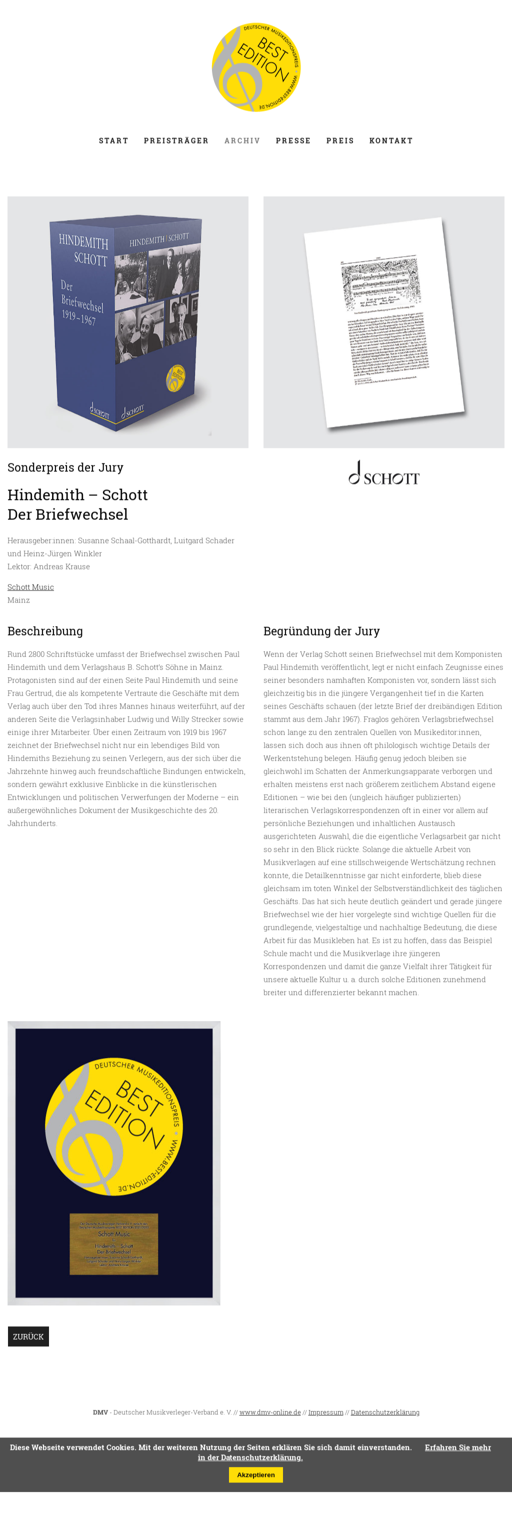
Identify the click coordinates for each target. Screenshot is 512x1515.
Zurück (28, 1340)
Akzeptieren (256, 1478)
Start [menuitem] (114, 144)
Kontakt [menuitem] (392, 144)
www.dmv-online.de (270, 1415)
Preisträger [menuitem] (177, 144)
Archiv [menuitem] (242, 144)
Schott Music (31, 591)
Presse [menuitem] (294, 144)
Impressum (326, 1415)
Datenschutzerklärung (385, 1415)
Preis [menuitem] (340, 144)
